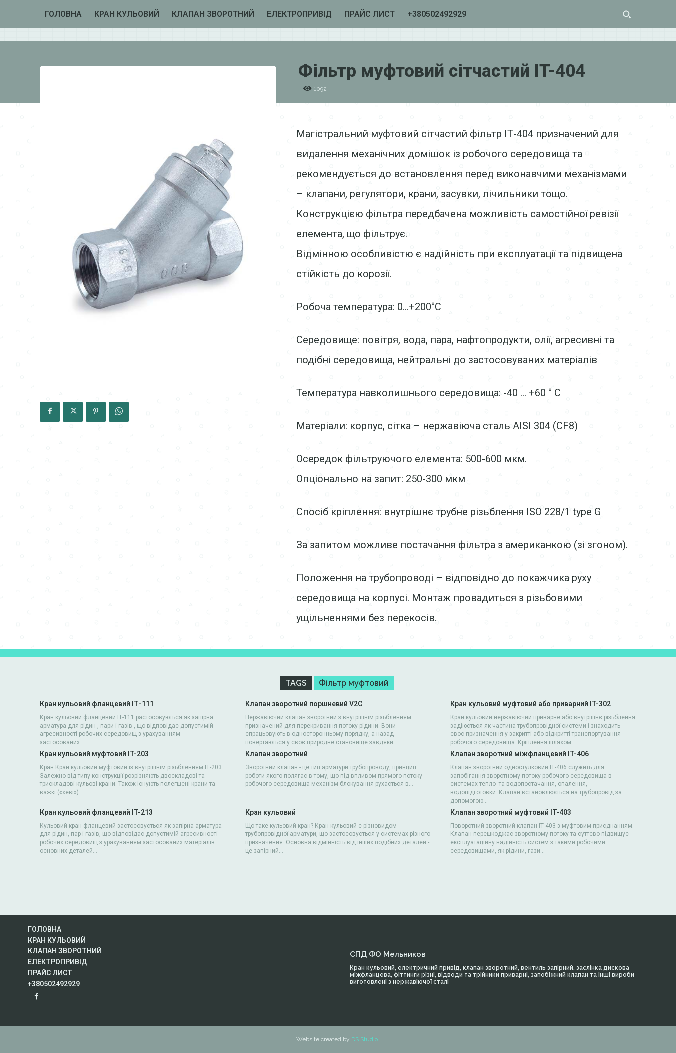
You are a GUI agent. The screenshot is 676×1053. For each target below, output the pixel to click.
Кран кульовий (271, 812)
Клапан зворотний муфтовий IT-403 (511, 812)
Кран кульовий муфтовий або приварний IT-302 (530, 704)
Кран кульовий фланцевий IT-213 (96, 812)
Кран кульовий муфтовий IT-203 (94, 754)
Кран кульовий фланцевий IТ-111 (97, 704)
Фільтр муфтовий (354, 683)
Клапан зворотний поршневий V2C (304, 704)
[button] (627, 14)
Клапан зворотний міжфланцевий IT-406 (519, 754)
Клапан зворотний (277, 754)
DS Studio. (366, 1039)
